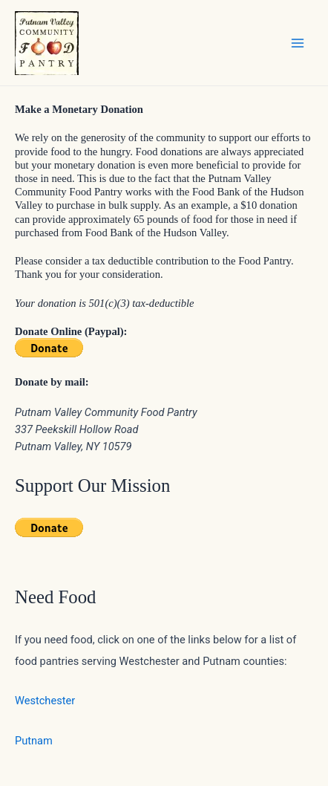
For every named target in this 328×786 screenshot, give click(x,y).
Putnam (34, 740)
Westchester (45, 700)
